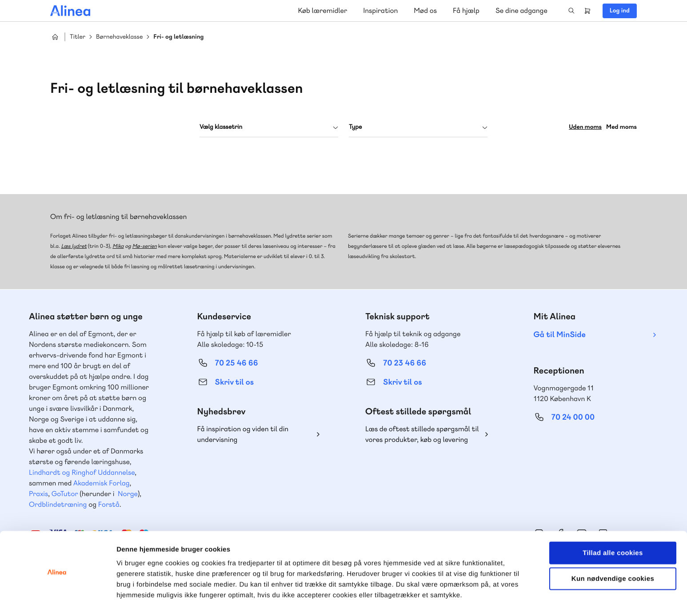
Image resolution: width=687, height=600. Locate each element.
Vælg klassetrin (221, 127)
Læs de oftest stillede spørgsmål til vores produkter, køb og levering (422, 434)
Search (571, 11)
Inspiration (380, 10)
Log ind (620, 11)
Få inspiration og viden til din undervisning (243, 434)
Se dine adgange (521, 10)
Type (355, 127)
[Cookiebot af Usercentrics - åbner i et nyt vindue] (57, 582)
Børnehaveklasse (119, 37)
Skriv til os (234, 382)
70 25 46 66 (236, 363)
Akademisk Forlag (101, 483)
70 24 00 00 (573, 417)
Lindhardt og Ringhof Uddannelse (82, 472)
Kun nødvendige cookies (612, 537)
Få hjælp (466, 10)
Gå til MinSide (560, 335)
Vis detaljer (462, 582)
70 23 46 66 (404, 363)
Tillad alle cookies (613, 511)
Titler (77, 37)
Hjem (55, 37)
